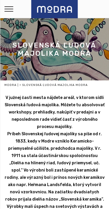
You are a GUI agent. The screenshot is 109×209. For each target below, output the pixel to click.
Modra (10, 85)
